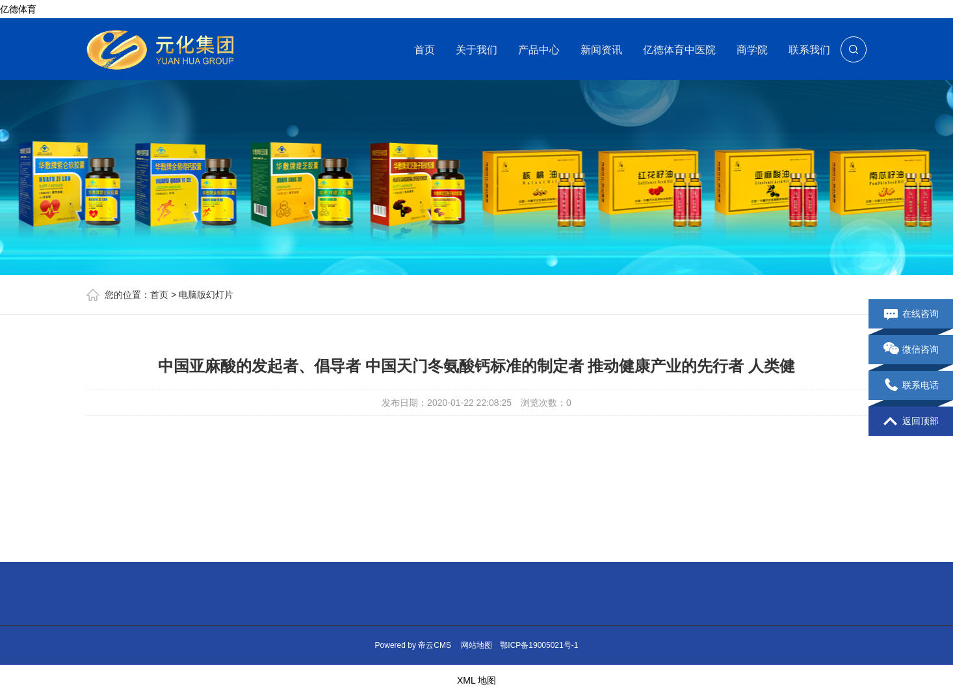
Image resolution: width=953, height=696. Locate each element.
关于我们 (476, 49)
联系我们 (809, 49)
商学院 (752, 49)
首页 (424, 49)
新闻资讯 (601, 49)
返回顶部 (911, 421)
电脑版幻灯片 (206, 294)
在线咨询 (911, 314)
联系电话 (911, 386)
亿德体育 (18, 9)
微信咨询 (911, 350)
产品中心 (539, 49)
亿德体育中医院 (679, 49)
